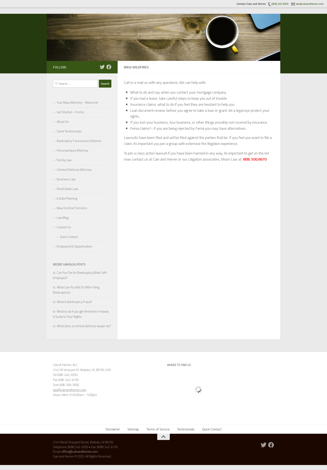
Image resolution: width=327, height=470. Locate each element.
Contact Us (64, 227)
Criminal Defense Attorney (74, 169)
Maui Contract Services (72, 208)
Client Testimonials (69, 131)
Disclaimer (113, 429)
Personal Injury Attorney (72, 150)
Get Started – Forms (70, 112)
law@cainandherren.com (69, 389)
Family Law (64, 160)
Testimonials (186, 429)
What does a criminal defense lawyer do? (84, 326)
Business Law (66, 179)
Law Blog (62, 217)
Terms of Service (158, 429)
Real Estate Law (67, 188)
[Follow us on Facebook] (108, 66)
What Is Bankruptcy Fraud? (74, 301)
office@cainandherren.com (80, 451)
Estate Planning (67, 198)
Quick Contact (69, 236)
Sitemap (133, 429)
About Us (63, 121)
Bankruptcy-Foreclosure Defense (79, 140)
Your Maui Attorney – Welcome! (77, 102)
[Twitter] (102, 66)
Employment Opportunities (74, 246)
